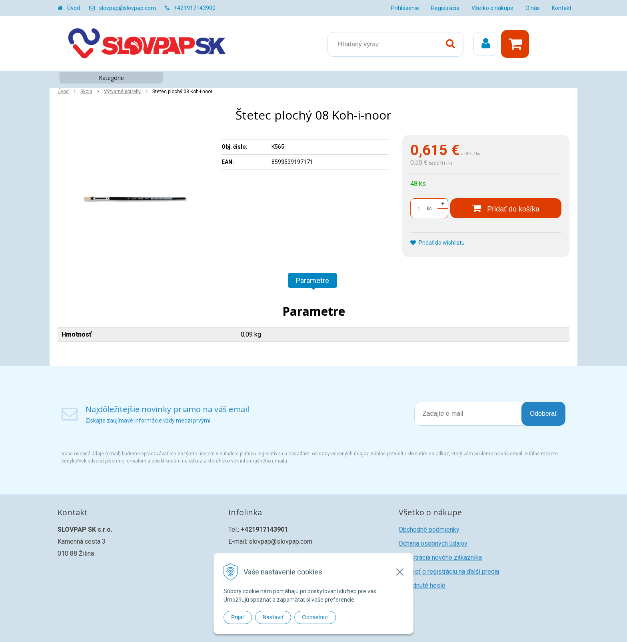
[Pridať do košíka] (505, 208)
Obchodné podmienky (429, 529)
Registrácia (445, 8)
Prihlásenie (405, 8)
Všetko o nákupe (492, 8)
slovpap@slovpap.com (127, 8)
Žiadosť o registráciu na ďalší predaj (449, 571)
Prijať (237, 617)
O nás (532, 8)
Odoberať (543, 413)
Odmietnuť (315, 617)
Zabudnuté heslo (422, 585)
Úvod (73, 8)
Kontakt (561, 8)
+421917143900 (195, 8)
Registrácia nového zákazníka (440, 557)
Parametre (312, 280)
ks (429, 208)
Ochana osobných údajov (433, 543)
